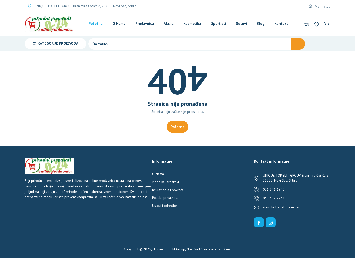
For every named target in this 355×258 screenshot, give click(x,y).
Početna (177, 126)
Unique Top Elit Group (169, 249)
